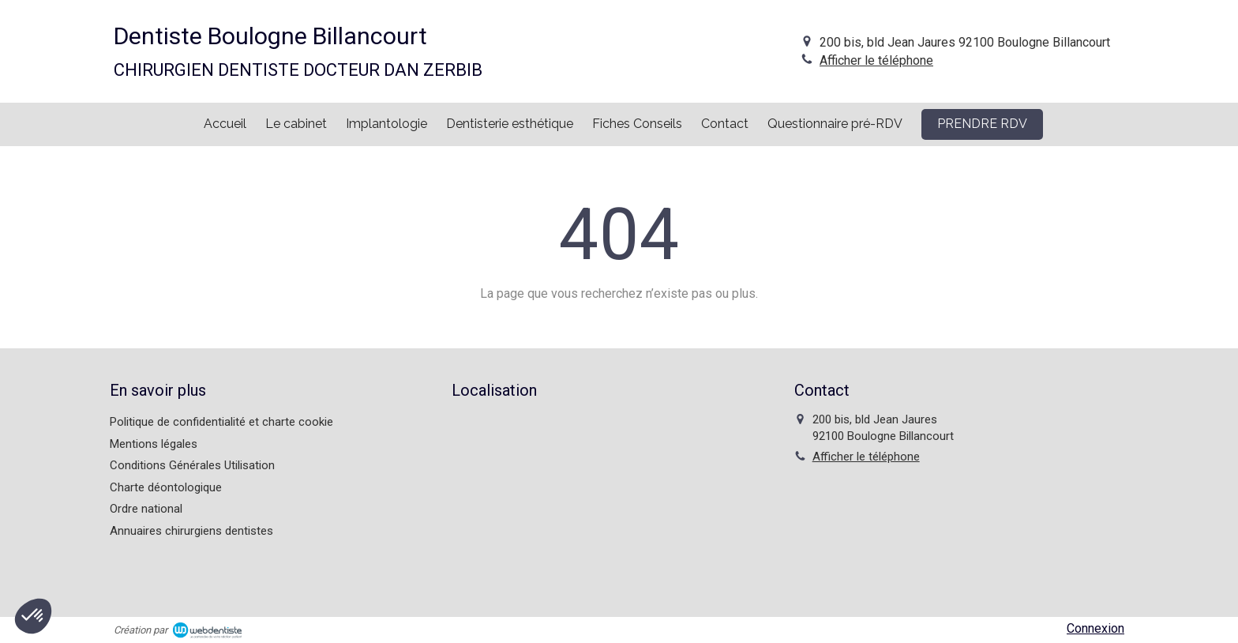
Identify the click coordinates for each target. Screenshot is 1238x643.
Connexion (1095, 628)
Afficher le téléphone (876, 60)
